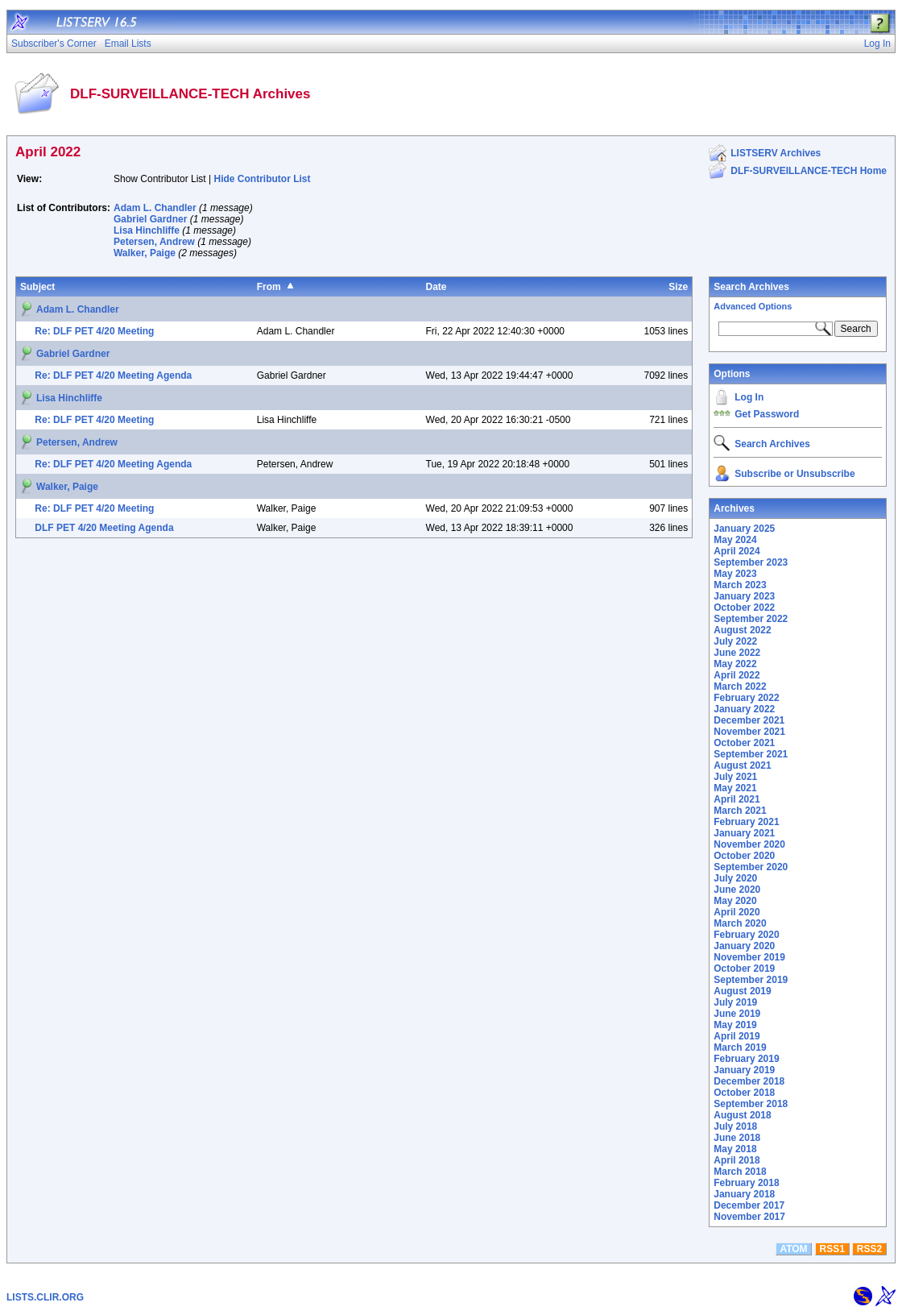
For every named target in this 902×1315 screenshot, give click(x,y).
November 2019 (749, 957)
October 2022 (744, 607)
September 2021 (751, 754)
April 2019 (736, 1036)
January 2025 (744, 528)
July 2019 (735, 1002)
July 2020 (735, 878)
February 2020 (746, 934)
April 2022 (736, 675)
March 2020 (740, 923)
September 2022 (751, 618)
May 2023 (735, 573)
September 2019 (751, 979)
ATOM (793, 1249)
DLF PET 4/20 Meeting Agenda (104, 527)
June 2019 (737, 1013)
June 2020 (737, 889)
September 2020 (751, 867)
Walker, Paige (145, 253)
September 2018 (751, 1104)
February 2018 (746, 1182)
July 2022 (735, 641)
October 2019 (744, 968)
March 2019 (740, 1047)
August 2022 (742, 630)
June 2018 (737, 1137)
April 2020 (736, 912)
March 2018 (740, 1171)
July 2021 (735, 776)
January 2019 (744, 1070)
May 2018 (735, 1149)
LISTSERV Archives (775, 153)
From (269, 286)
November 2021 (749, 731)
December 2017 (749, 1205)
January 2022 (744, 709)
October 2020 (744, 855)
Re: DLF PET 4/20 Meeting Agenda (113, 375)
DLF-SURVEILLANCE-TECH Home (808, 170)
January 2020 (744, 946)
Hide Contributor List (262, 179)
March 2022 (740, 686)
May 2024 (735, 539)
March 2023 (740, 585)
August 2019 (742, 991)
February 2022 (746, 697)
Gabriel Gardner (150, 219)
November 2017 (749, 1216)
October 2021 (744, 743)
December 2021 (749, 720)
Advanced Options (753, 306)
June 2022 (737, 652)
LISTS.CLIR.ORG (45, 1297)
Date (436, 286)
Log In (748, 397)
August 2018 (742, 1115)
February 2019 (746, 1058)
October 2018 (744, 1092)
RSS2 (869, 1249)
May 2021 (735, 788)
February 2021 (746, 822)
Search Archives (751, 286)
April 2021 (736, 799)
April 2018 (736, 1160)
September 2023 (751, 562)
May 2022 (735, 664)
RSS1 (832, 1249)
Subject (37, 286)
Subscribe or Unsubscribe (794, 473)
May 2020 (735, 900)
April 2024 (736, 551)
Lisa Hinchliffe (147, 230)
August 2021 (742, 765)
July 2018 (735, 1126)
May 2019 (735, 1025)
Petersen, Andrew (154, 241)
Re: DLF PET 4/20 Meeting (94, 331)
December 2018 (749, 1081)
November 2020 (749, 844)
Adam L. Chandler (155, 208)
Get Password (766, 414)
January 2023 (744, 596)
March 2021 (740, 810)
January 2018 (744, 1194)
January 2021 (744, 833)
